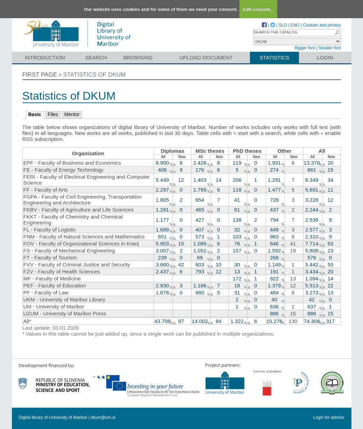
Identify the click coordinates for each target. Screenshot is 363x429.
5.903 (162, 243)
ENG (295, 25)
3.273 (312, 292)
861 (311, 170)
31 (237, 292)
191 (274, 271)
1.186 (200, 285)
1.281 (162, 210)
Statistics (274, 57)
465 (199, 210)
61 (237, 210)
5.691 (312, 190)
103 (237, 236)
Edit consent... (258, 9)
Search (96, 57)
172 (237, 278)
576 (311, 257)
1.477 (274, 190)
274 (274, 170)
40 (274, 299)
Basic (34, 114)
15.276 (274, 321)
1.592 (274, 250)
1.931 (274, 163)
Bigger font (305, 47)
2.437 (162, 271)
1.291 (274, 180)
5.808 (312, 250)
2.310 (312, 236)
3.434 (312, 271)
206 (237, 180)
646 (274, 243)
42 (312, 299)
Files (53, 114)
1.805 (162, 200)
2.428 (200, 163)
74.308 (312, 321)
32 (237, 230)
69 (200, 257)
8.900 (162, 163)
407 (199, 230)
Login (325, 57)
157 (237, 250)
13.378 (312, 163)
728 (274, 200)
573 (199, 236)
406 (162, 170)
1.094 (312, 278)
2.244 (312, 210)
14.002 (200, 321)
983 (274, 236)
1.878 (162, 292)
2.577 (312, 230)
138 (237, 220)
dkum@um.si (103, 417)
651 (162, 236)
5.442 (312, 264)
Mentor (72, 114)
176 (199, 170)
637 (311, 306)
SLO (283, 25)
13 (237, 271)
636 (274, 306)
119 (237, 163)
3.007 (162, 250)
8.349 (312, 180)
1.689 (162, 230)
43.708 (162, 321)
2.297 (162, 190)
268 (274, 257)
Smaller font (329, 47)
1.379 (274, 285)
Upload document (206, 57)
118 (237, 190)
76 (237, 243)
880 (199, 292)
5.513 (312, 285)
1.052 (200, 250)
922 (274, 278)
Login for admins (328, 417)
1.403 (200, 180)
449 (274, 230)
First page (39, 74)
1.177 (162, 220)
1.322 (237, 321)
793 (199, 271)
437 (274, 210)
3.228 (312, 200)
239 (162, 257)
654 (199, 200)
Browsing (138, 57)
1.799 (200, 190)
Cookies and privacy (322, 25)
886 (274, 313)
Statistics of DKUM (94, 74)
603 (199, 264)
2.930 (162, 285)
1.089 (200, 243)
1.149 (274, 264)
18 (237, 285)
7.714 (312, 243)
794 (274, 220)
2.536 (312, 220)
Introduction (45, 57)
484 (274, 292)
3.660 (162, 264)
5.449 (162, 180)
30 (237, 264)
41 (237, 200)
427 (199, 220)
